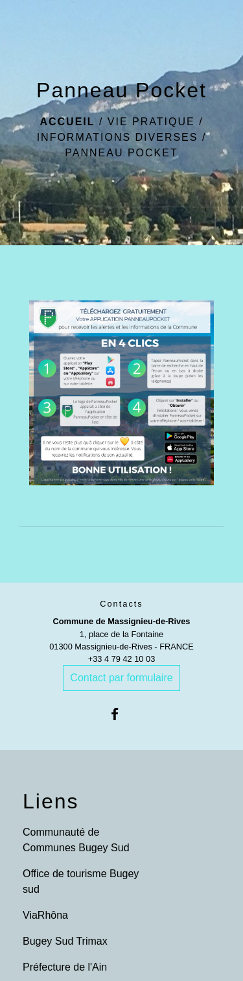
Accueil (67, 121)
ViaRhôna (45, 915)
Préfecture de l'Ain (65, 967)
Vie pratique (151, 121)
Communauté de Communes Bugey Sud (76, 840)
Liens (51, 801)
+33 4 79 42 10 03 (122, 659)
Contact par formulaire (121, 677)
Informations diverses (117, 137)
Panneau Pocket (121, 152)
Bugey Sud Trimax (65, 941)
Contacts (121, 604)
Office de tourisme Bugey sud (81, 881)
